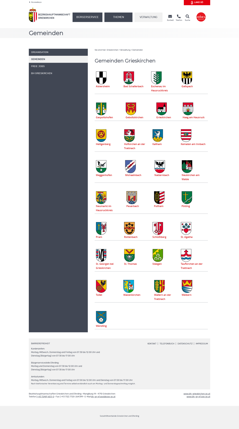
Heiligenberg (104, 148)
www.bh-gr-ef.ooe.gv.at (198, 401)
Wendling (102, 330)
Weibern (187, 299)
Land (197, 2)
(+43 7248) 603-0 (45, 401)
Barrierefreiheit (40, 348)
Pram (99, 241)
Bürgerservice (87, 17)
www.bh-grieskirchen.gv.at (197, 398)
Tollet (99, 299)
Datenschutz (185, 348)
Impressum (202, 348)
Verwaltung (148, 17)
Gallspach (188, 86)
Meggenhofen (104, 179)
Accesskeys (35, 2)
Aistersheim (103, 86)
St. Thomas (132, 268)
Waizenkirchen (132, 299)
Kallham (158, 148)
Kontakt (152, 348)
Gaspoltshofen (105, 117)
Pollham (160, 210)
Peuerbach (134, 210)
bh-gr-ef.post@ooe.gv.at (103, 401)
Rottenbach (131, 241)
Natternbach (163, 179)
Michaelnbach (134, 179)
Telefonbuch (167, 348)
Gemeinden (137, 50)
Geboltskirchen (135, 117)
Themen (118, 17)
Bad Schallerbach (133, 86)
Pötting (186, 210)
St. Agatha (187, 241)
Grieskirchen (112, 50)
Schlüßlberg (159, 241)
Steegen (158, 268)
